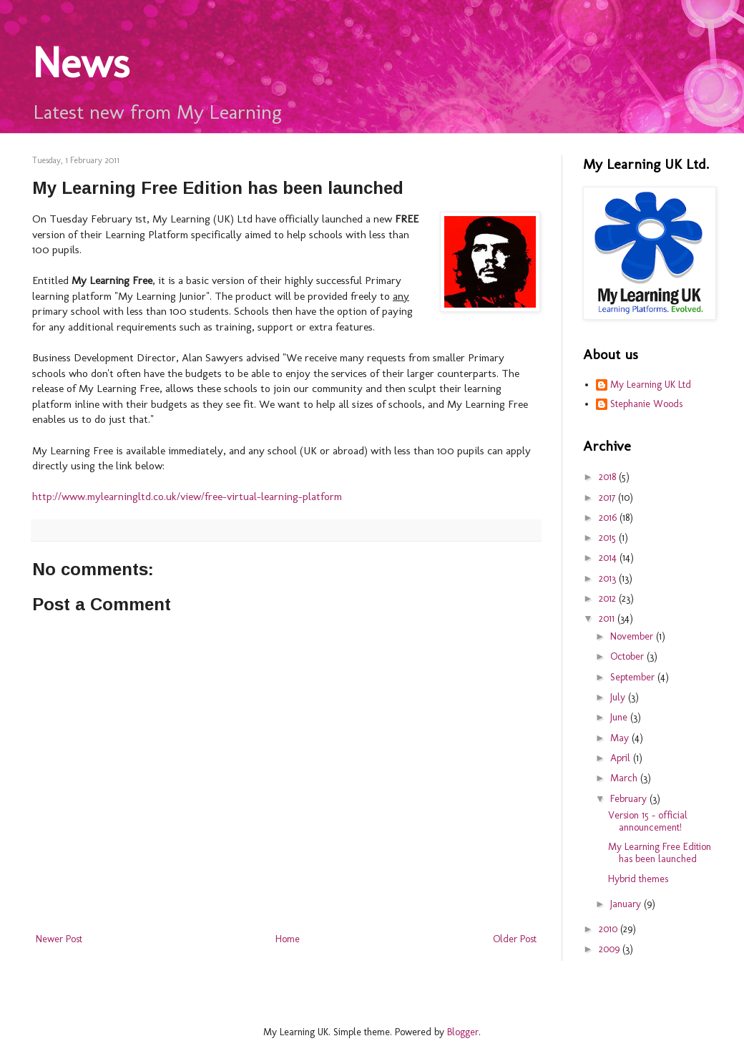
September (633, 677)
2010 (609, 929)
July (619, 697)
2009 (610, 949)
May (621, 738)
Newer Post (59, 939)
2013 (609, 578)
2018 (609, 477)
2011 (608, 618)
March (625, 778)
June (620, 717)
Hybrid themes (638, 879)
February (630, 799)
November (633, 636)
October (628, 656)
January (627, 904)
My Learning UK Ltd (650, 385)
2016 (609, 518)
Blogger (463, 1032)
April (621, 758)
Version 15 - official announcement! (647, 821)
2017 (608, 498)
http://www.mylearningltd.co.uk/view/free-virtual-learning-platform (187, 496)
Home (287, 939)
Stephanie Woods (646, 404)
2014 (609, 558)
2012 (609, 598)
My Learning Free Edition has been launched (659, 853)
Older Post (515, 939)
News (80, 62)
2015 (609, 538)
